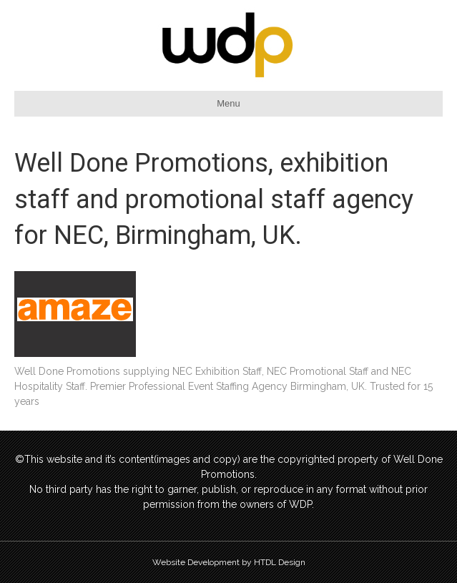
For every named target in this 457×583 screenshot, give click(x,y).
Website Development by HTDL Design (228, 562)
